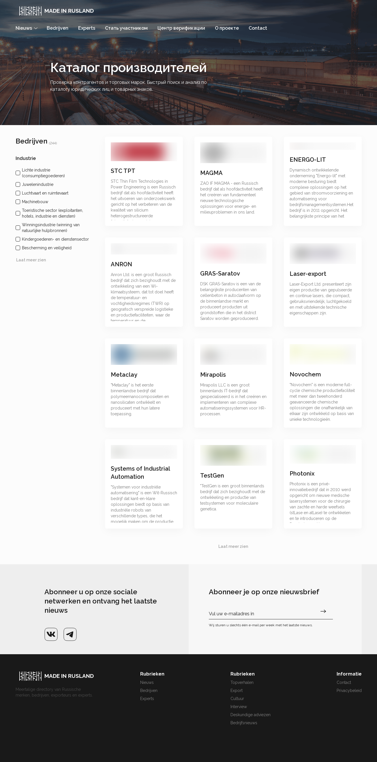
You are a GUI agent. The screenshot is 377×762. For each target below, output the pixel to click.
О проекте (227, 28)
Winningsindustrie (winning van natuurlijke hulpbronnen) (51, 227)
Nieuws (147, 682)
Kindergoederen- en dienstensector (55, 239)
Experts (86, 28)
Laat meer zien (31, 260)
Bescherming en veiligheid (47, 248)
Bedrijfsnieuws (243, 722)
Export (236, 690)
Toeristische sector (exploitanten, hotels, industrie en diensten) (52, 213)
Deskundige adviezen (250, 714)
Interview (238, 706)
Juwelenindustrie (37, 184)
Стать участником (126, 28)
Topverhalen (242, 682)
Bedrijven (57, 28)
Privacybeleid (349, 690)
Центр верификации (181, 28)
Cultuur (237, 698)
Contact (258, 28)
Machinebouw (35, 201)
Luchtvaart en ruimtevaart (45, 193)
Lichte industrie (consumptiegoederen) (43, 173)
